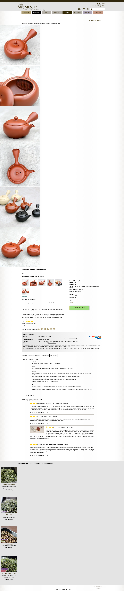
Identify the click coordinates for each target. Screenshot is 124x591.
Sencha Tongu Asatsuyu (9, 484)
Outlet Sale (98, 12)
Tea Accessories (77, 12)
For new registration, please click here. (31, 401)
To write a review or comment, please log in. (32, 399)
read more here (66, 346)
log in (35, 323)
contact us (53, 355)
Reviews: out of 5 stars (32, 322)
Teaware (67, 12)
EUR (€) (99, 6)
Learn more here (73, 341)
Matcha (46, 12)
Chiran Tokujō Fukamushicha (8, 574)
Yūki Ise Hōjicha (9, 544)
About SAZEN (26, 12)
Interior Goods (87, 12)
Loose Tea (56, 12)
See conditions (72, 338)
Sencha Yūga (9, 514)
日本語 (103, 4)
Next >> (99, 20)
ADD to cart (79, 308)
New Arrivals (36, 12)
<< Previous (92, 20)
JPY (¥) (103, 6)
